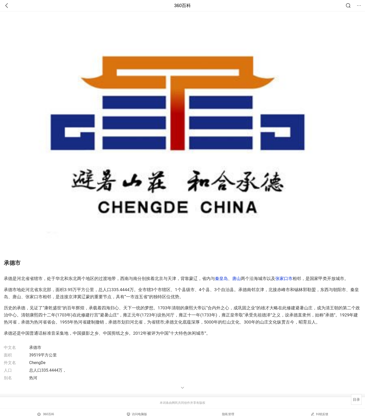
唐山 (236, 278)
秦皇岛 (221, 278)
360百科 (182, 5)
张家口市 (284, 278)
